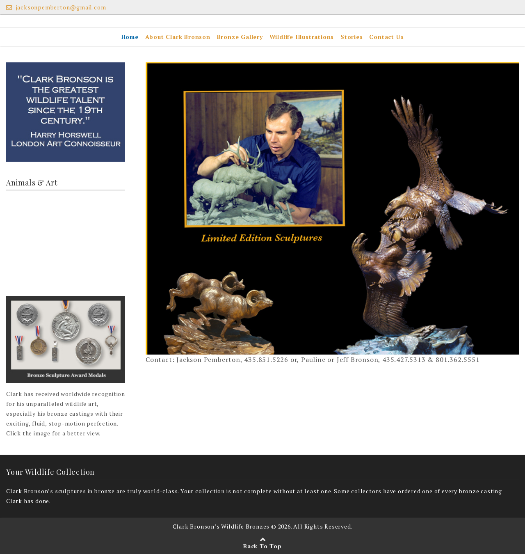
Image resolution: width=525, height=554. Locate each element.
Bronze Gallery (240, 37)
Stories (351, 37)
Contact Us (386, 37)
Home (130, 37)
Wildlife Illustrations (301, 37)
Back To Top (262, 546)
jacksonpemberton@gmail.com (56, 7)
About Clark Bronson (177, 37)
